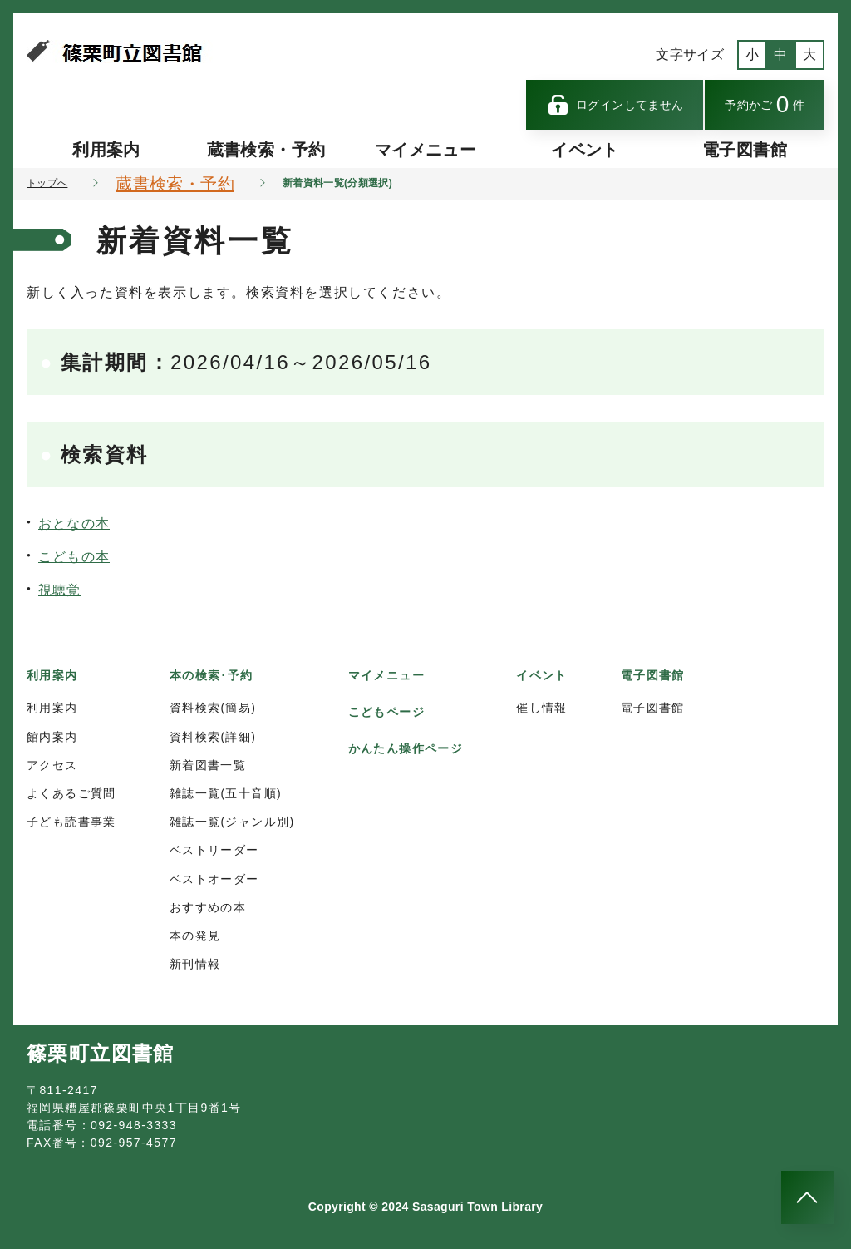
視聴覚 (59, 590)
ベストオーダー (214, 879)
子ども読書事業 (71, 821)
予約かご (764, 104)
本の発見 (195, 935)
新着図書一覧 (208, 765)
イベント (584, 150)
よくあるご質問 (71, 793)
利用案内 (106, 150)
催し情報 (542, 707)
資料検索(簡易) (213, 707)
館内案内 (52, 736)
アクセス (52, 765)
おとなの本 (74, 523)
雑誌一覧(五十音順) (226, 793)
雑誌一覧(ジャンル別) (232, 821)
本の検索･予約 (211, 675)
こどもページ (386, 711)
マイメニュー (425, 150)
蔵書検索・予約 (266, 150)
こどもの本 (74, 557)
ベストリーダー (214, 850)
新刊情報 (195, 963)
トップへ (47, 183)
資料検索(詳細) (213, 736)
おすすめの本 (208, 907)
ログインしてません (615, 104)
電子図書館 (744, 150)
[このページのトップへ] (807, 1197)
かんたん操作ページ (406, 748)
